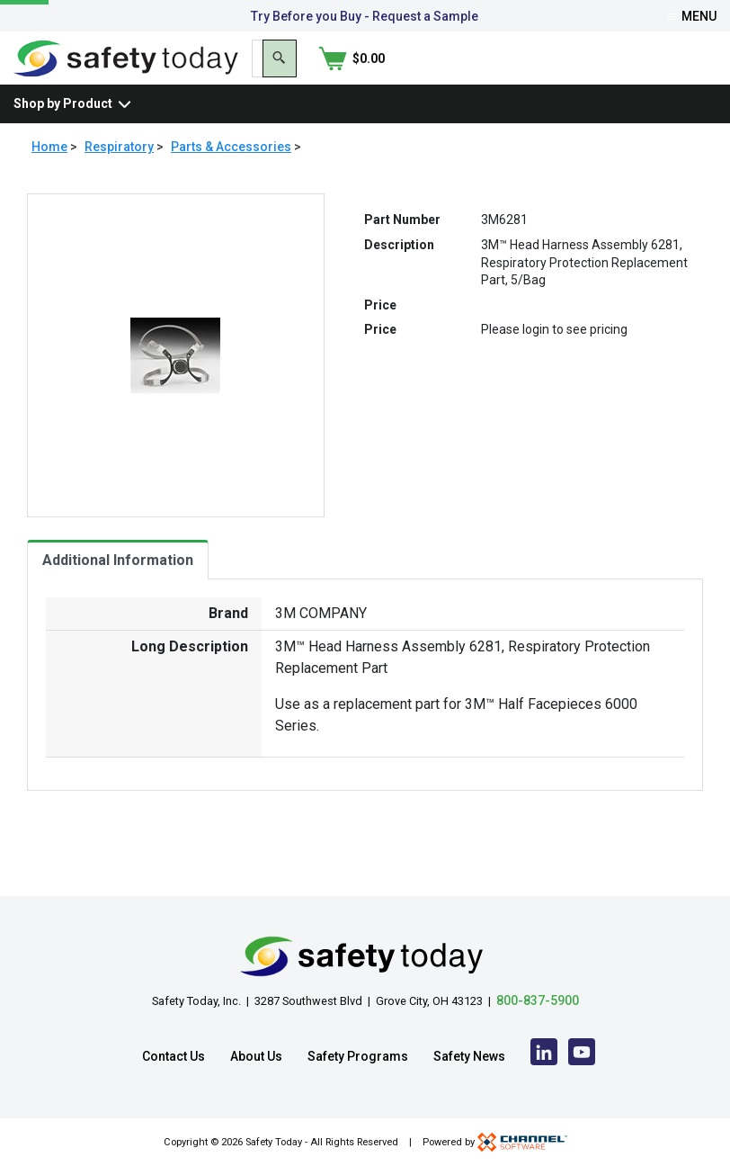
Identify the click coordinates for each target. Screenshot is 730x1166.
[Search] (605, 74)
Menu (692, 16)
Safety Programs (357, 1056)
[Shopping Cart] (683, 75)
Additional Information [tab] (117, 593)
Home (49, 180)
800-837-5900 (537, 1000)
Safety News (469, 1056)
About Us (256, 1056)
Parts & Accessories (231, 180)
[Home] (125, 73)
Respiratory (119, 180)
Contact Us (173, 1056)
